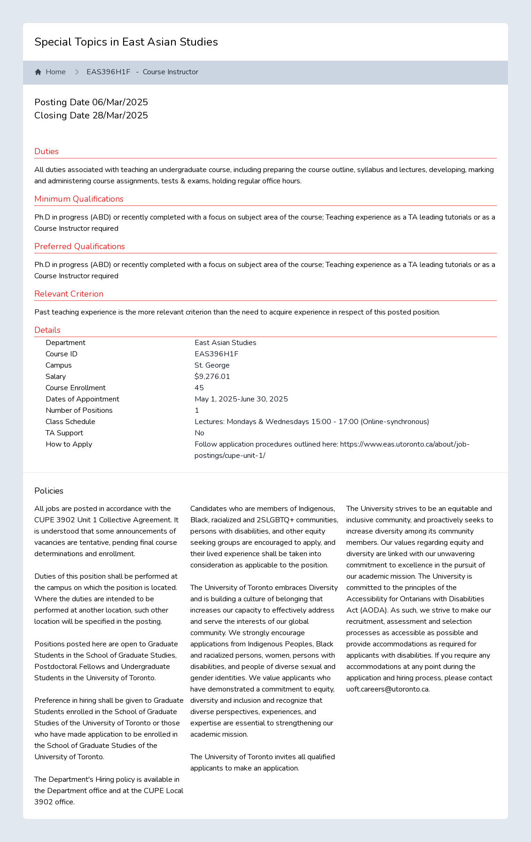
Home (50, 72)
